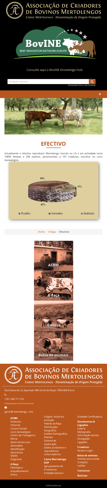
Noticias (82, 475)
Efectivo (48, 437)
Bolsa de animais (87, 455)
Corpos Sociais (18, 428)
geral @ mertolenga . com (18, 411)
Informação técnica (88, 435)
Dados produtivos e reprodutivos (55, 449)
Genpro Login (85, 450)
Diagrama (16, 459)
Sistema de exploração (50, 442)
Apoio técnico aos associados (20, 443)
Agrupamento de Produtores (53, 467)
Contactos (83, 470)
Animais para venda (88, 458)
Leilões (81, 465)
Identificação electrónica (17, 450)
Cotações (82, 462)
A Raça (52, 231)
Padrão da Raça (52, 423)
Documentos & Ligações (86, 423)
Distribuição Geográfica (51, 428)
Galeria (81, 428)
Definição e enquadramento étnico (19, 471)
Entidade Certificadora (89, 416)
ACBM (14, 418)
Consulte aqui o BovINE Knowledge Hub (55, 70)
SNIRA (14, 455)
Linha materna (52, 454)
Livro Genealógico (20, 432)
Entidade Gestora (53, 473)
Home (41, 231)
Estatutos (15, 421)
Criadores (83, 447)
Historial (15, 425)
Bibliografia (83, 432)
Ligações (82, 442)
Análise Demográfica (55, 433)
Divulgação (83, 438)
